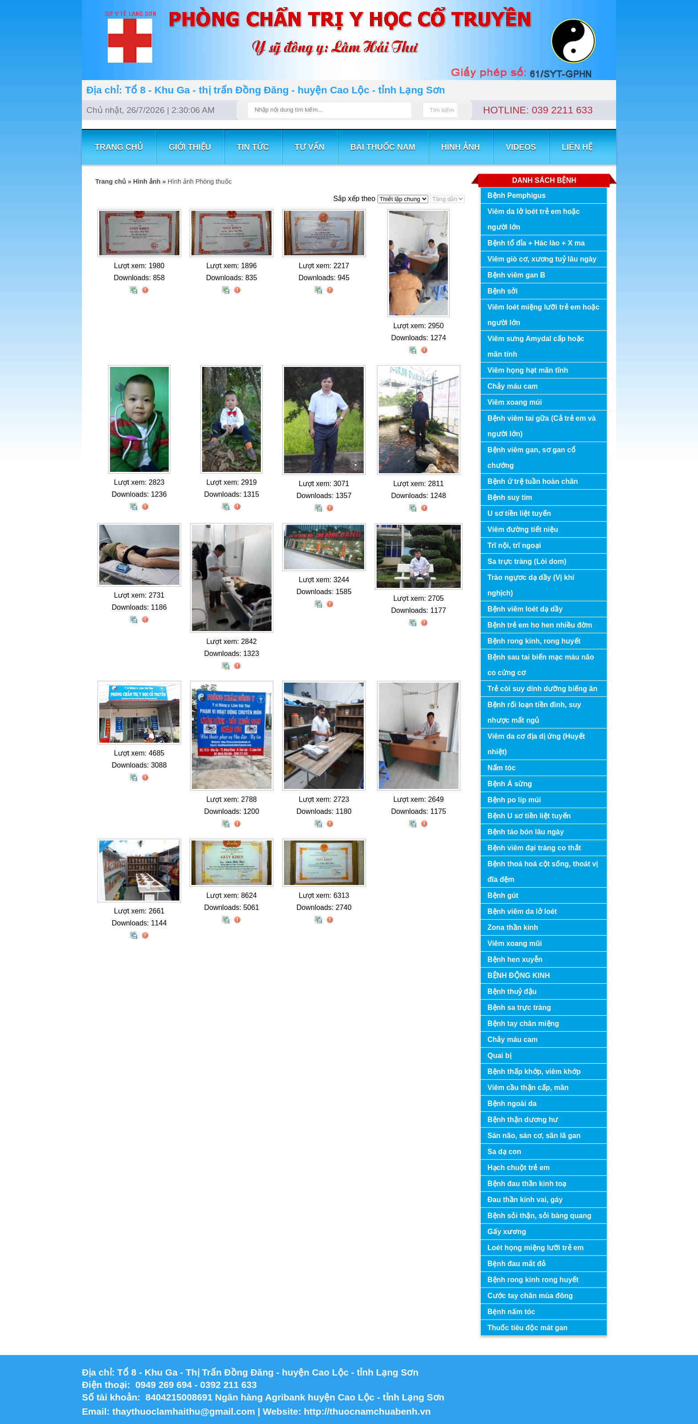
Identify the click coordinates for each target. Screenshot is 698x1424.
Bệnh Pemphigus (516, 195)
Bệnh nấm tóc (511, 1311)
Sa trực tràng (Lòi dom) (526, 561)
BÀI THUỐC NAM (382, 147)
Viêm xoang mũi (514, 943)
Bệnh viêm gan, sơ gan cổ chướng (531, 457)
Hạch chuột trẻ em (518, 1167)
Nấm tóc (501, 768)
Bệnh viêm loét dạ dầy (525, 609)
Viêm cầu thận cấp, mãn (527, 1087)
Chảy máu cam (512, 386)
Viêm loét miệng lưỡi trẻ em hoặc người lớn (543, 314)
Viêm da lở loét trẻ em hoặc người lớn (533, 219)
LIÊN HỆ (577, 147)
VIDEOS (521, 147)
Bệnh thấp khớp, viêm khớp (534, 1071)
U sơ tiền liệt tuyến (519, 513)
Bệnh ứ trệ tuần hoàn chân (532, 481)
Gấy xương (506, 1231)
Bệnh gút (502, 895)
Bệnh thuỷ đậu (511, 991)
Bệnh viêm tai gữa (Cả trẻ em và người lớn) (541, 426)
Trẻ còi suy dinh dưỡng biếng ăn (542, 688)
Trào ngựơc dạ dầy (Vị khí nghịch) (530, 585)
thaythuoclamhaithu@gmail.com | (187, 1411)
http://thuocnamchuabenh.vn (368, 1411)
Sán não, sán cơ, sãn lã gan (533, 1135)
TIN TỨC (253, 147)
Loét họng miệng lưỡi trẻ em (535, 1247)
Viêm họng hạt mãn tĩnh (527, 370)
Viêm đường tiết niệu (522, 529)
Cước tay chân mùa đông (530, 1295)
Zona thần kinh (512, 927)
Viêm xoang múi (514, 402)
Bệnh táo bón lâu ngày (525, 832)
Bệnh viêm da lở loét (522, 911)
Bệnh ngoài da (511, 1103)
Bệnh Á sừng (509, 784)
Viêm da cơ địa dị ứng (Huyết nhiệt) (536, 744)
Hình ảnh (460, 147)
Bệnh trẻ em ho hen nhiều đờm (539, 625)
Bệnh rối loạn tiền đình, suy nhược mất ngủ (534, 712)
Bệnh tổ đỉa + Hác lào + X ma (536, 243)
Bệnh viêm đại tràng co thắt (534, 848)
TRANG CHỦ (119, 147)
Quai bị (499, 1055)
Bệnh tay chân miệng (523, 1023)
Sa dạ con (504, 1151)
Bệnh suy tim (509, 497)
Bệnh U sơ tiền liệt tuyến (529, 816)
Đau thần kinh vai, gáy (525, 1199)
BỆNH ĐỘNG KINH (518, 975)
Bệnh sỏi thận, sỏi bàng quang (539, 1215)
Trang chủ (110, 181)
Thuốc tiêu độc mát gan (527, 1327)
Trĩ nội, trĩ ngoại (514, 545)
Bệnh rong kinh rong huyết (533, 1279)
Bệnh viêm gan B (516, 275)
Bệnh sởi (502, 291)
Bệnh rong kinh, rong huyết (533, 641)
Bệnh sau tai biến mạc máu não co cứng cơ (540, 664)
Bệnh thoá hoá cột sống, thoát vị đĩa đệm (542, 871)
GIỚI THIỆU (190, 147)
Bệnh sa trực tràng (519, 1007)
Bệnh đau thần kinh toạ (526, 1183)
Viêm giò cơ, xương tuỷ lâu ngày (542, 259)
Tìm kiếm (442, 110)
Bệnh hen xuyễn (515, 959)
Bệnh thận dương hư (522, 1119)
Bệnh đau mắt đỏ (516, 1263)
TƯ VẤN (310, 147)
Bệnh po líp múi (514, 800)
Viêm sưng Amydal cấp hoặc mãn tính (535, 346)
